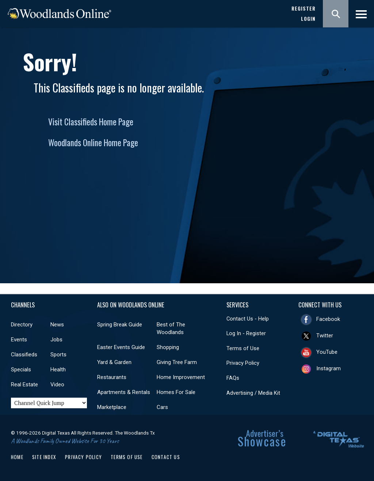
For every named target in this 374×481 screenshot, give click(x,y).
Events (19, 339)
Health (58, 369)
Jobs (56, 339)
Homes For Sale (176, 392)
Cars (162, 407)
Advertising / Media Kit (253, 393)
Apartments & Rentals (123, 392)
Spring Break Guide (119, 324)
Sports (58, 354)
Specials (21, 369)
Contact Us (166, 457)
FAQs (232, 378)
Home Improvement (181, 377)
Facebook (328, 319)
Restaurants (111, 377)
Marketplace (111, 407)
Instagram (328, 368)
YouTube (326, 352)
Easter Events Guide (121, 347)
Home (17, 457)
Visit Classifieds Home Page (90, 121)
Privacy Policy (242, 363)
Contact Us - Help (247, 318)
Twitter (324, 335)
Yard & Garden (114, 362)
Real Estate (24, 384)
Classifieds (24, 354)
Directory (22, 324)
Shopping (168, 347)
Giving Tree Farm (177, 362)
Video (57, 384)
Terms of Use (242, 348)
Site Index (44, 457)
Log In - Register (246, 333)
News (57, 324)
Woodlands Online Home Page (93, 142)
